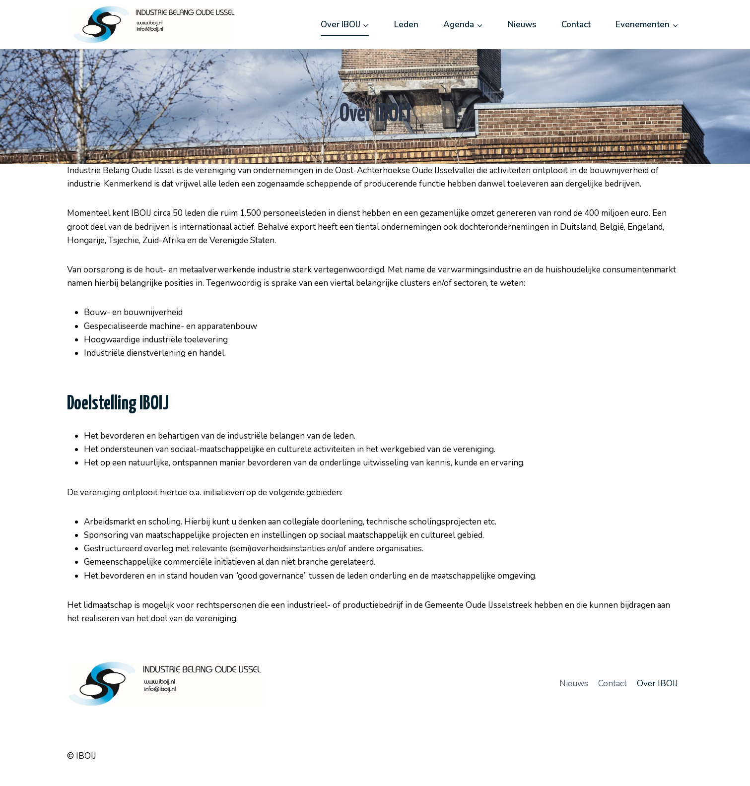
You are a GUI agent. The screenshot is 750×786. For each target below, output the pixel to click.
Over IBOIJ (657, 683)
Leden (406, 24)
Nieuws (522, 24)
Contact (576, 24)
